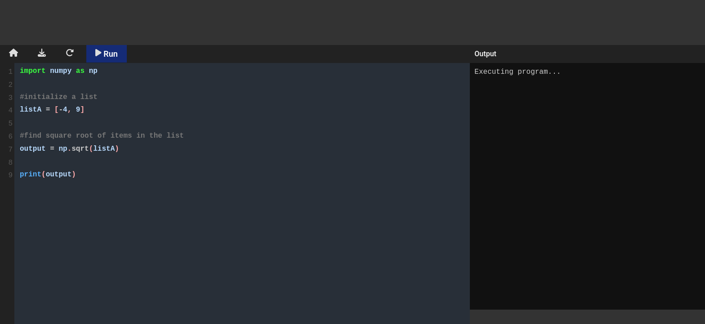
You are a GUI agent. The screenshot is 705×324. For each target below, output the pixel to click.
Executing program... (587, 186)
